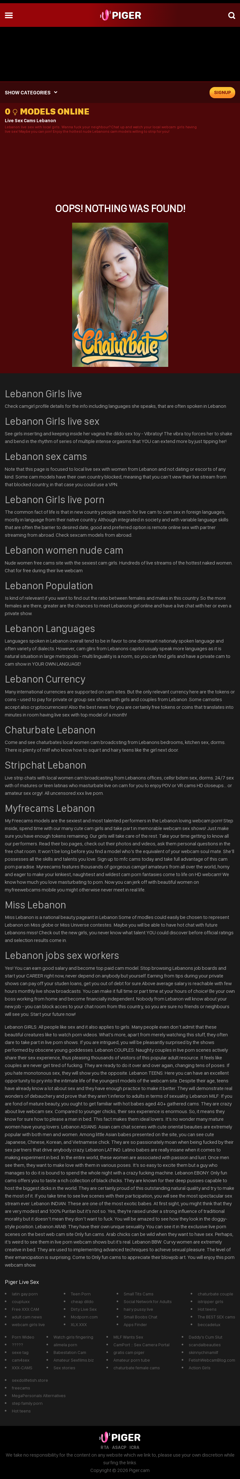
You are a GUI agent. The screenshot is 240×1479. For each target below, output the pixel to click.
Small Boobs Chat (140, 1316)
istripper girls (210, 1301)
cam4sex (20, 1360)
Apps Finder (135, 1324)
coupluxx (21, 1301)
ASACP (119, 1447)
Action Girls (200, 1367)
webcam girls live (28, 1324)
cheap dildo (82, 1301)
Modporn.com (84, 1316)
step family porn (27, 1403)
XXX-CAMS (22, 1367)
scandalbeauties (205, 1344)
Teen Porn (81, 1293)
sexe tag (20, 1352)
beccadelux (209, 1324)
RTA (105, 1447)
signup (222, 92)
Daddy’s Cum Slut (205, 1337)
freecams (21, 1387)
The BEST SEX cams (216, 1316)
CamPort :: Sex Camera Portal (141, 1344)
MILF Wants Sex (128, 1337)
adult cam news (27, 1316)
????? (17, 1344)
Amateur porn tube (131, 1360)
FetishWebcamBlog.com (212, 1360)
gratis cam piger (129, 1352)
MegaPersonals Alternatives (39, 1395)
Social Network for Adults (148, 1301)
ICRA (134, 1447)
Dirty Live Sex (84, 1309)
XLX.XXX (79, 1324)
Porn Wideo (23, 1337)
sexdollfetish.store (30, 1380)
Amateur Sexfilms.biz (74, 1360)
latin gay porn (25, 1293)
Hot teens (207, 1309)
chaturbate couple (215, 1293)
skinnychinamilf (203, 1352)
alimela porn (65, 1344)
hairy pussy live (138, 1309)
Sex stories (64, 1367)
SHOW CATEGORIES (28, 93)
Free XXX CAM (25, 1309)
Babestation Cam (70, 1352)
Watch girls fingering (73, 1337)
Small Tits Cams (138, 1293)
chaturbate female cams (136, 1367)
